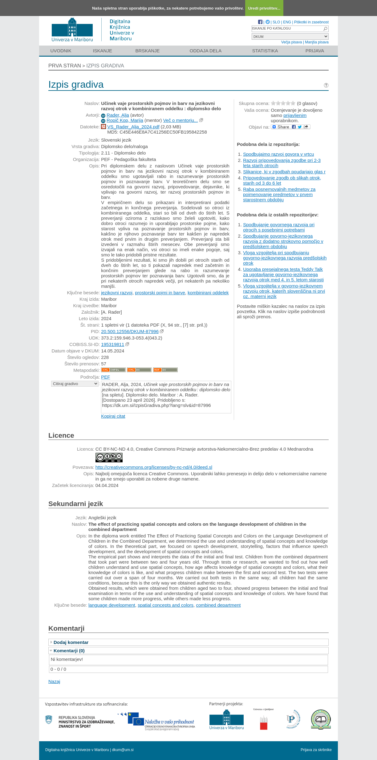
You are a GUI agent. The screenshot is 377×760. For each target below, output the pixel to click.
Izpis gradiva (105, 66)
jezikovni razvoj (116, 292)
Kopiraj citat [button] (113, 416)
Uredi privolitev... (264, 8)
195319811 (112, 344)
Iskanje (102, 50)
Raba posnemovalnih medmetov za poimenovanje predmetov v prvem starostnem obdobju (279, 194)
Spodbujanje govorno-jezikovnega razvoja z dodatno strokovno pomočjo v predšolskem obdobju (283, 241)
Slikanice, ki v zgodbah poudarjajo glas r (284, 171)
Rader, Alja (118, 115)
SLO (276, 22)
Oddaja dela (205, 50)
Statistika (265, 50)
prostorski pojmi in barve (160, 292)
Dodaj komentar (71, 642)
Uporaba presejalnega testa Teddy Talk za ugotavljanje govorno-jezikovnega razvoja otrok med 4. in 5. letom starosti (283, 274)
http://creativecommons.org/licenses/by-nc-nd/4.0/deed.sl (153, 467)
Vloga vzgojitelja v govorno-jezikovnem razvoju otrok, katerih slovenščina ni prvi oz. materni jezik (284, 291)
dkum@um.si (123, 750)
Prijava (315, 50)
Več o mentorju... (180, 120)
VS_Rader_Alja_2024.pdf (133, 126)
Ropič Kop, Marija (125, 120)
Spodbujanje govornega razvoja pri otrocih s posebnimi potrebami (278, 227)
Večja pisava (291, 42)
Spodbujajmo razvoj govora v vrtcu (278, 154)
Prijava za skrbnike (316, 750)
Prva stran (64, 66)
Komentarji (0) (69, 650)
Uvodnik (60, 50)
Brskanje (147, 50)
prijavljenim (294, 115)
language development (111, 605)
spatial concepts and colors (165, 605)
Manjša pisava (317, 42)
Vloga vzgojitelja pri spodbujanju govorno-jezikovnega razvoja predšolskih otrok (284, 258)
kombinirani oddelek (208, 292)
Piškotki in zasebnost (311, 22)
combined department (218, 605)
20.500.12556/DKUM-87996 (130, 331)
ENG (287, 22)
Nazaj (54, 681)
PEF (105, 377)
